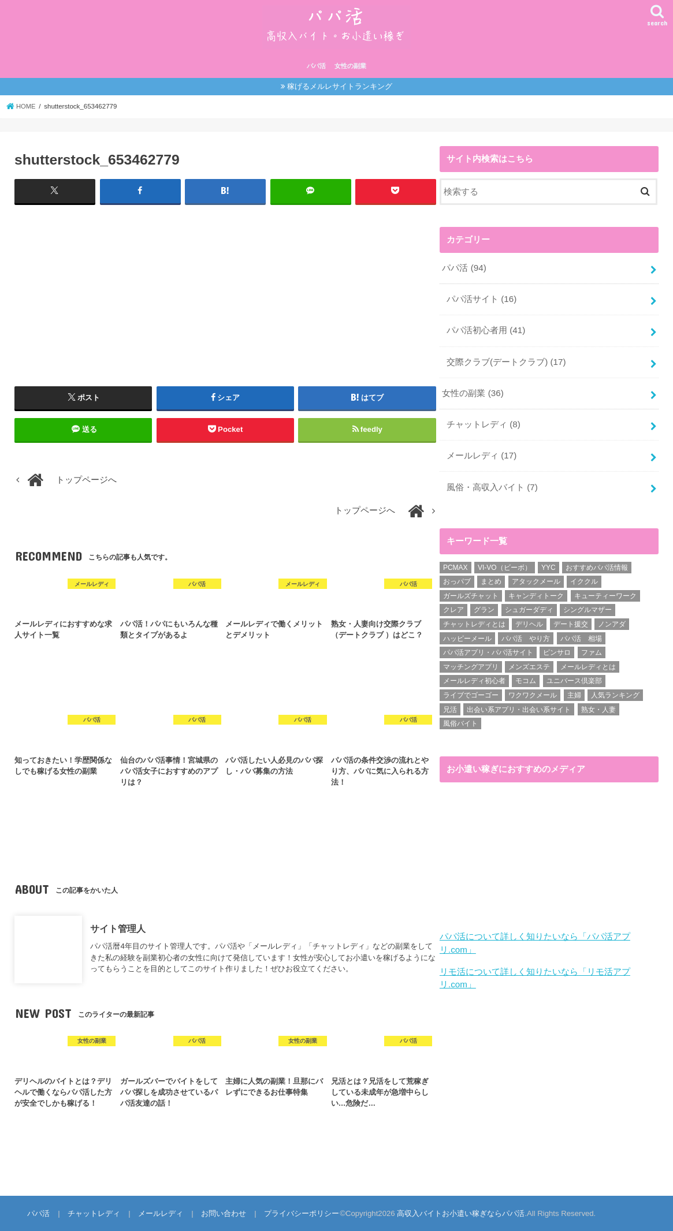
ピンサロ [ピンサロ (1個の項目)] (557, 646)
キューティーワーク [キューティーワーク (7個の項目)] (605, 589)
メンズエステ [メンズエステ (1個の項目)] (529, 660)
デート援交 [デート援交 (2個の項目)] (570, 618)
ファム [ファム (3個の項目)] (591, 646)
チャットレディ (483, 420)
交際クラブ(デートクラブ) (506, 359)
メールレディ (481, 451)
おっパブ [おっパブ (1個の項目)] (457, 575)
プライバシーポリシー (297, 1212)
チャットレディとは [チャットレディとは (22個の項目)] (474, 618)
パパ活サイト (481, 298)
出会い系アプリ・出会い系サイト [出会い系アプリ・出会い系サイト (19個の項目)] (519, 703)
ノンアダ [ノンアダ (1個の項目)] (612, 618)
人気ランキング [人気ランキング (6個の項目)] (615, 689)
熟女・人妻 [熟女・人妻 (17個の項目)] (598, 703)
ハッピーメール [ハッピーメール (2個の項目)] (467, 632)
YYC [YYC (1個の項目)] (548, 561)
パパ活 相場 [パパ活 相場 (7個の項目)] (581, 632)
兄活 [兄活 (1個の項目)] (450, 703)
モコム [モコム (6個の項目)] (525, 674)
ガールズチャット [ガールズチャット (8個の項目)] (471, 589)
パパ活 (316, 65)
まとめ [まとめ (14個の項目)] (491, 575)
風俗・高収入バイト (492, 481)
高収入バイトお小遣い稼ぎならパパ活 (456, 1212)
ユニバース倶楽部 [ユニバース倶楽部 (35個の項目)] (574, 674)
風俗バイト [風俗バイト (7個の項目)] (460, 717)
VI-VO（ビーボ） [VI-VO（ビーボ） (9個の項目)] (504, 561)
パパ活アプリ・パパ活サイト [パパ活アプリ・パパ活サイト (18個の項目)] (488, 646)
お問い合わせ (220, 1212)
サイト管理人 (118, 928)
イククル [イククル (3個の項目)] (584, 575)
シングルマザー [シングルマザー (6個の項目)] (587, 604)
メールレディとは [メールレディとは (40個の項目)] (588, 660)
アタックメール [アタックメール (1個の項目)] (536, 575)
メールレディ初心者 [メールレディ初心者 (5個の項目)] (474, 674)
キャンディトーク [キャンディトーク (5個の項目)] (536, 589)
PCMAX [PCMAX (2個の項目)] (455, 561)
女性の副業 (350, 65)
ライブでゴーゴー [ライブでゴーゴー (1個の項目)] (471, 689)
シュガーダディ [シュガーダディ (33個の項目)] (529, 604)
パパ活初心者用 (486, 328)
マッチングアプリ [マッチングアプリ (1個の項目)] (471, 660)
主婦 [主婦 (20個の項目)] (574, 689)
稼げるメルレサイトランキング (339, 86)
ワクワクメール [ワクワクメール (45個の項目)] (532, 689)
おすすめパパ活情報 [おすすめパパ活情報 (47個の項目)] (597, 561)
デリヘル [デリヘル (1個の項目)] (529, 618)
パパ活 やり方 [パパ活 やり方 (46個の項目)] (525, 632)
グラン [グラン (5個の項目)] (484, 604)
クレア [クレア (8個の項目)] (453, 604)
